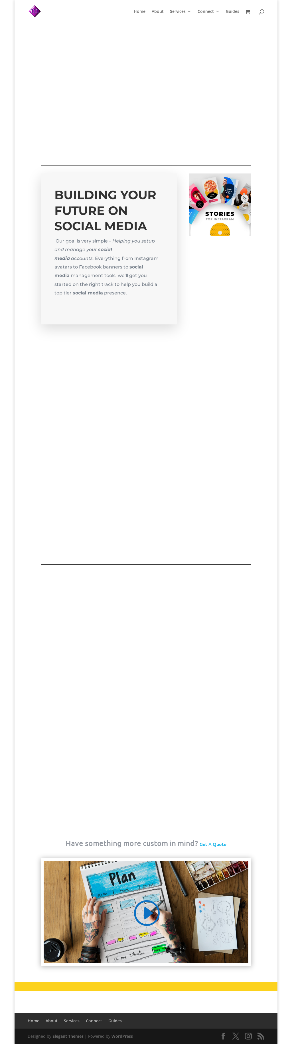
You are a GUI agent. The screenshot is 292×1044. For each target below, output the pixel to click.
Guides (232, 11)
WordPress (122, 1036)
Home (139, 11)
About (158, 11)
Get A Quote (213, 844)
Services (178, 11)
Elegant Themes (68, 1036)
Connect (206, 11)
